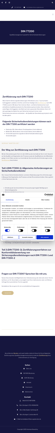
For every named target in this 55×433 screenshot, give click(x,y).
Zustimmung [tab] (9, 200)
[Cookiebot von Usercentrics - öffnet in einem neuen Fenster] (45, 195)
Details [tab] (27, 200)
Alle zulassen (45, 237)
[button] (52, 2)
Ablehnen (10, 237)
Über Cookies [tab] (45, 200)
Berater (16, 353)
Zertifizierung (42, 103)
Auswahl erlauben (27, 237)
